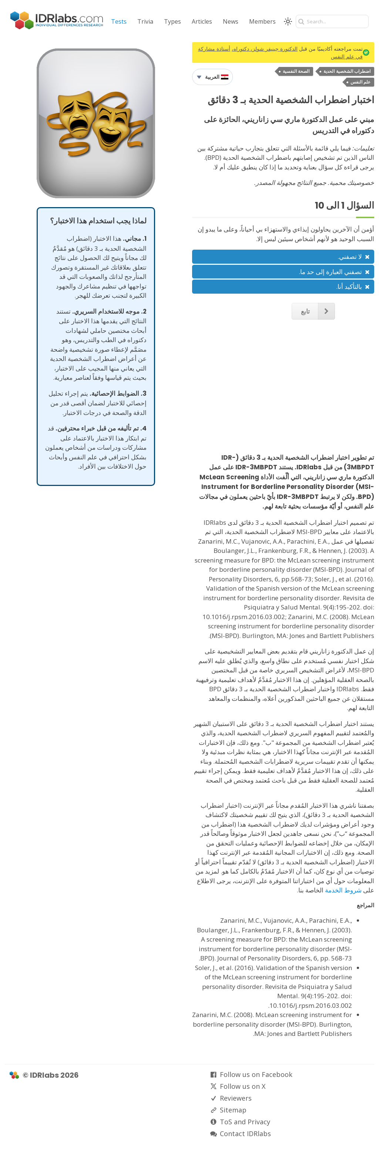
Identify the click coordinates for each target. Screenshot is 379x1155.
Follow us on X (242, 1086)
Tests (119, 21)
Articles (202, 21)
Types (172, 21)
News (230, 21)
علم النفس (360, 82)
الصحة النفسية (296, 71)
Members (262, 21)
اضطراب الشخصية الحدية (346, 71)
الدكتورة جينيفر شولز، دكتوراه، (265, 48)
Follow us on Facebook (256, 1074)
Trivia (145, 21)
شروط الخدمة (343, 890)
